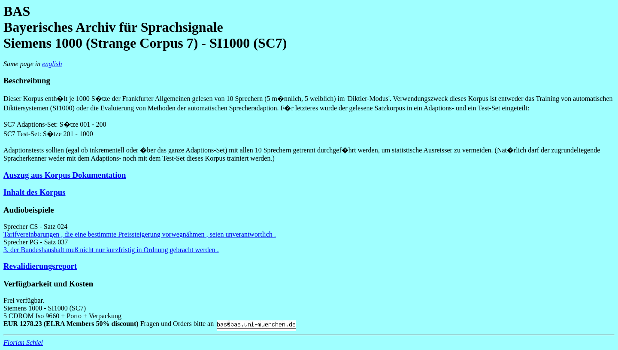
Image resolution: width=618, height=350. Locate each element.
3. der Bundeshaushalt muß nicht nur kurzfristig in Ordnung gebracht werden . (111, 249)
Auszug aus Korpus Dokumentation (64, 175)
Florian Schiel (23, 342)
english (52, 63)
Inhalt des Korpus (34, 192)
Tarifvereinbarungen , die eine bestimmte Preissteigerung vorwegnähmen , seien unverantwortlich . (139, 234)
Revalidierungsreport (40, 266)
